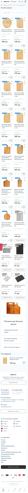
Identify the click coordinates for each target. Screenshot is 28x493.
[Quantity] (5, 46)
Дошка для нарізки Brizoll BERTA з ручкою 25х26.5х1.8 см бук (7, 158)
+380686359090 (5, 394)
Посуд (13, 5)
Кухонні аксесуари (21, 5)
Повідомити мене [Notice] (20, 240)
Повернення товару (6, 458)
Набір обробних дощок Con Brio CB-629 (7, 257)
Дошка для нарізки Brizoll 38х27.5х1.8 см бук (6, 126)
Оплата (3, 444)
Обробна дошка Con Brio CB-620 (7, 286)
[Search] (22, 1)
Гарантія (3, 450)
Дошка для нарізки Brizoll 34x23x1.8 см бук (7, 63)
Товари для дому (7, 5)
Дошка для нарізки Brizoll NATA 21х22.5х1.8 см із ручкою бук (6, 192)
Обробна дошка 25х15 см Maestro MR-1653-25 (18, 257)
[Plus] (8, 45)
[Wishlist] (11, 18)
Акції (2, 462)
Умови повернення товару (7, 454)
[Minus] (3, 45)
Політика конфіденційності (8, 446)
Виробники (4, 460)
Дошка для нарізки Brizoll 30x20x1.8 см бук (19, 224)
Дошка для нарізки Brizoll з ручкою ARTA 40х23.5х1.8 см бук (19, 192)
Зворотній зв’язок (5, 456)
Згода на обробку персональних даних (11, 452)
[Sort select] (10, 12)
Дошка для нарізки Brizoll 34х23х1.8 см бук (19, 63)
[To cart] (11, 45)
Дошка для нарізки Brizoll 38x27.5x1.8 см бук (19, 94)
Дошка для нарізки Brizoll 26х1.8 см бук (7, 30)
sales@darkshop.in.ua (6, 406)
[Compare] (11, 20)
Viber (15, 424)
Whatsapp (17, 426)
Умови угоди (4, 448)
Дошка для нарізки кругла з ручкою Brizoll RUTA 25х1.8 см (7, 225)
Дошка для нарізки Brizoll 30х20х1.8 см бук (19, 31)
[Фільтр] (1, 247)
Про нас (3, 440)
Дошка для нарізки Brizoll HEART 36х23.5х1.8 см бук (19, 157)
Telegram (16, 421)
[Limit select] (22, 12)
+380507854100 (5, 392)
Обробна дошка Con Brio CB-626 (19, 286)
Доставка (3, 442)
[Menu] (1, 1)
